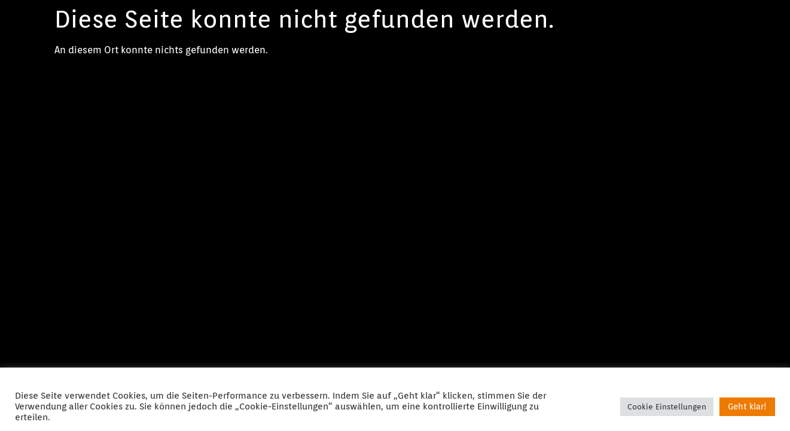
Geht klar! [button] (747, 406)
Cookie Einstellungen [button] (666, 406)
